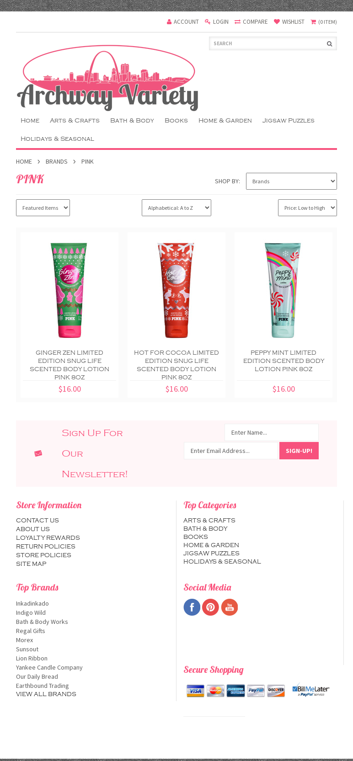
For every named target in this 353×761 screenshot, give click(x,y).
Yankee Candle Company (92, 667)
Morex (92, 639)
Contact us (37, 520)
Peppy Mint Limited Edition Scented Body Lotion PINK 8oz (283, 361)
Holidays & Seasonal (57, 138)
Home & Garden (225, 120)
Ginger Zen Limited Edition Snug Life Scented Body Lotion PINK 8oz (69, 365)
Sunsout (92, 649)
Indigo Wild (92, 612)
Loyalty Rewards (48, 538)
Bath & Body (132, 120)
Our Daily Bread (92, 676)
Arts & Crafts (75, 120)
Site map (31, 564)
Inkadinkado (92, 603)
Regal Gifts (92, 630)
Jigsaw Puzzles (288, 120)
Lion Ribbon (92, 658)
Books (176, 120)
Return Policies (45, 546)
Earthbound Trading (92, 685)
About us (33, 529)
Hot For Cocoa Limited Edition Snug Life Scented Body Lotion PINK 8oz (176, 365)
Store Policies (43, 555)
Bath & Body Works (92, 621)
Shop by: (227, 181)
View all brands (46, 694)
